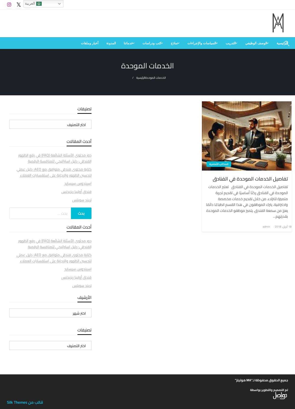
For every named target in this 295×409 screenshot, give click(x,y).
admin (266, 226)
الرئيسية (140, 77)
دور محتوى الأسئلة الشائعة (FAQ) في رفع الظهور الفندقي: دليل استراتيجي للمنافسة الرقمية (54, 158)
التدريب (231, 43)
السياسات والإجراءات (201, 43)
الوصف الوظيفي (256, 43)
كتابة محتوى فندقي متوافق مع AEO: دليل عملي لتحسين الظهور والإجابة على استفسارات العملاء (54, 172)
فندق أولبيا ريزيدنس (76, 191)
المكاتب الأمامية (218, 164)
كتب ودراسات (151, 43)
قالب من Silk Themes (25, 402)
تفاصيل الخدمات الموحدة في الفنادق (250, 178)
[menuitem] (257, 43)
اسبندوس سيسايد (77, 183)
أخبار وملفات (89, 43)
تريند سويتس (81, 199)
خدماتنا (128, 43)
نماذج (174, 43)
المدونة (111, 43)
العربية (33, 3)
